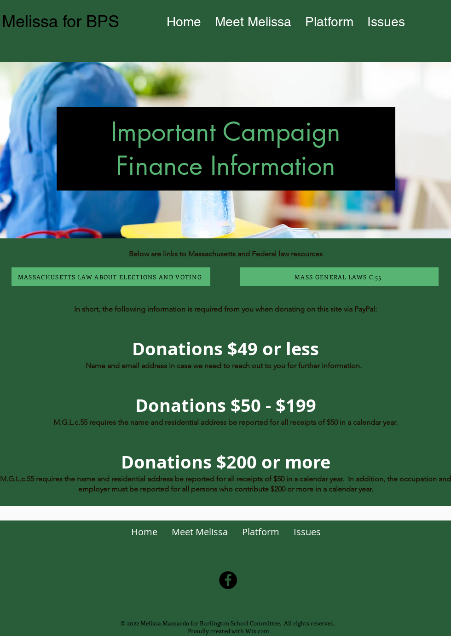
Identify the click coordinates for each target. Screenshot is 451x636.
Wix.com (257, 631)
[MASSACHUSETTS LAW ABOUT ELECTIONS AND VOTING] (111, 276)
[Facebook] (228, 580)
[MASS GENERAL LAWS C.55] (339, 276)
